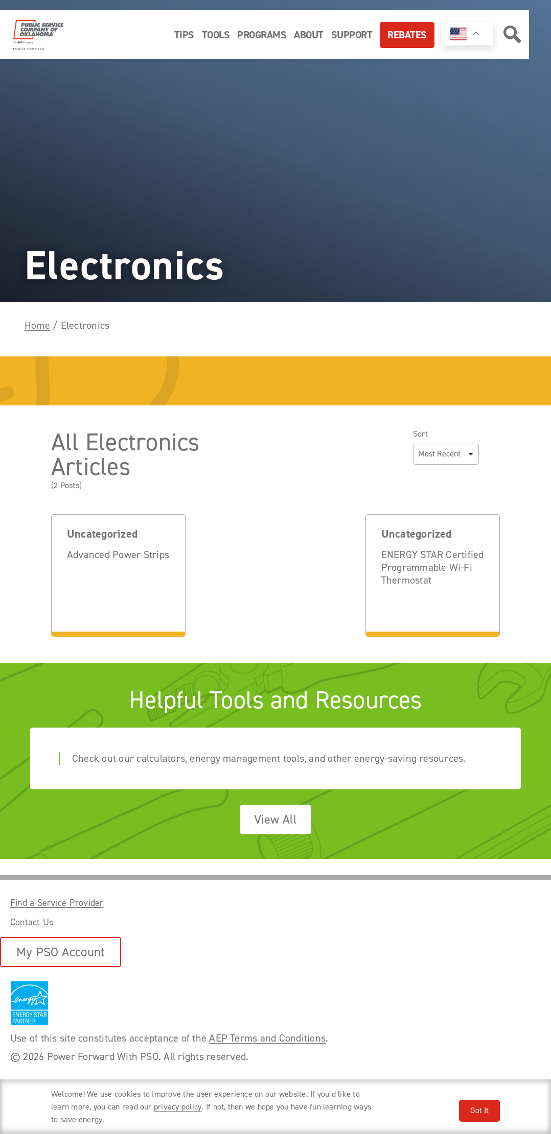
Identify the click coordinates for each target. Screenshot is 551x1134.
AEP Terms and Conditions (267, 1038)
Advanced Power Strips (118, 554)
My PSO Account (60, 952)
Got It (479, 1110)
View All (275, 819)
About (309, 34)
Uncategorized (102, 534)
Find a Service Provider (57, 902)
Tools (216, 34)
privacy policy (177, 1106)
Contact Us (31, 922)
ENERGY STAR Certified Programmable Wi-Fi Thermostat (432, 567)
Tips (184, 34)
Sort (420, 434)
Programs (261, 34)
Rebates (407, 34)
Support (352, 34)
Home (37, 325)
